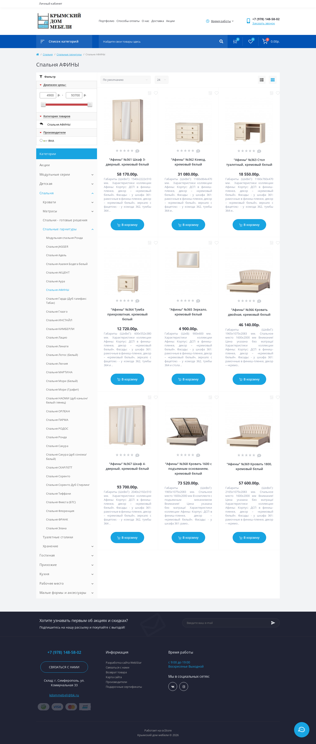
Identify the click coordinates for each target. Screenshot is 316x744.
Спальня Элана (56, 528)
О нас (145, 21)
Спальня (48, 54)
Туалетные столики (58, 537)
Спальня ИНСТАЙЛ (59, 320)
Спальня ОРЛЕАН (58, 411)
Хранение (50, 546)
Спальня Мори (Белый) (62, 381)
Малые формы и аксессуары (63, 592)
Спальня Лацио (56, 337)
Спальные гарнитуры (69, 54)
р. (85, 95)
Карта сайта (114, 677)
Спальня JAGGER (57, 247)
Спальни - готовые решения (65, 220)
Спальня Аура (55, 281)
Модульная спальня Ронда (64, 238)
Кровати (49, 202)
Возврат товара (116, 672)
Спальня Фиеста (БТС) (61, 502)
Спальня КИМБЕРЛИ (60, 329)
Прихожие (48, 564)
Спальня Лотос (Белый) (62, 355)
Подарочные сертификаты (124, 687)
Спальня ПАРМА (57, 420)
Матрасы (50, 211)
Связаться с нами (64, 667)
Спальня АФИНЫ (58, 124)
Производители (116, 682)
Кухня (44, 574)
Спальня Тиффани (58, 493)
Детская (46, 183)
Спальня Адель (56, 255)
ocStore (167, 730)
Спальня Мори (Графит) (62, 389)
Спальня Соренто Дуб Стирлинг (68, 485)
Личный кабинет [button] (50, 3)
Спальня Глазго (57, 311)
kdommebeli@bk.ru (64, 695)
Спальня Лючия (57, 364)
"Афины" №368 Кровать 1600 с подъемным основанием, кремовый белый (188, 469)
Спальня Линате (57, 346)
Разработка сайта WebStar (124, 663)
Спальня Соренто (58, 476)
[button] (220, 21)
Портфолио (106, 21)
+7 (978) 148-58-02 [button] (64, 652)
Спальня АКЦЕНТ (58, 272)
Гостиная (47, 555)
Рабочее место (52, 583)
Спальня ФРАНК (57, 519)
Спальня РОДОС (57, 429)
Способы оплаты (128, 21)
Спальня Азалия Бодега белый (67, 264)
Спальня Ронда (56, 437)
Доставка (157, 21)
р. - (61, 95)
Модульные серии (55, 174)
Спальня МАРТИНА (59, 372)
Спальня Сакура (57, 446)
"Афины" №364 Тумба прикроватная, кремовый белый (127, 314)
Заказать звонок (263, 23)
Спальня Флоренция (60, 511)
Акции (170, 21)
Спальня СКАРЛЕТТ (59, 467)
